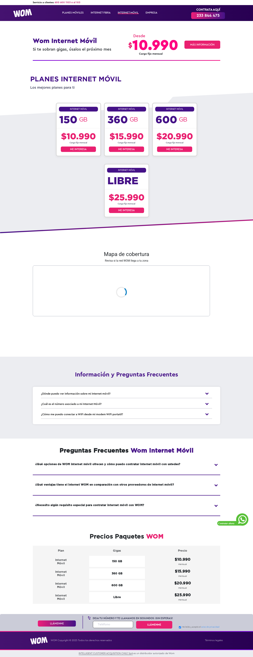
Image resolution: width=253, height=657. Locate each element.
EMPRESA (151, 12)
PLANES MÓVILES (73, 12)
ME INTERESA (78, 149)
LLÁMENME (57, 623)
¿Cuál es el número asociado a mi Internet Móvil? (126, 404)
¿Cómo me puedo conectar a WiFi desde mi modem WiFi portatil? (126, 414)
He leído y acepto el (200, 627)
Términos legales (214, 640)
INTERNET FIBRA (101, 12)
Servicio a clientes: (56, 2)
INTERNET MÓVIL (128, 12)
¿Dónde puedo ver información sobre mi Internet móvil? (126, 393)
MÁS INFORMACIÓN (202, 44)
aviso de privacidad (210, 627)
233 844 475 (208, 16)
